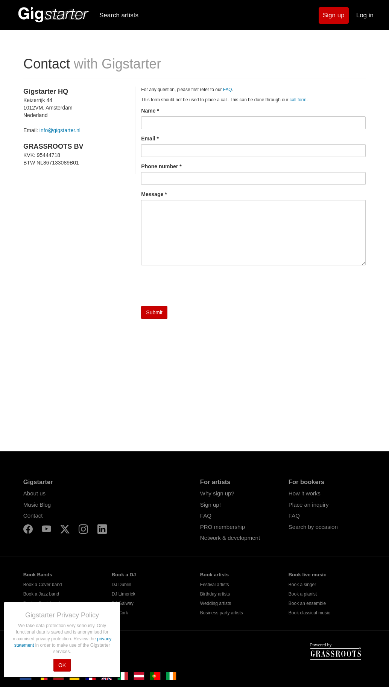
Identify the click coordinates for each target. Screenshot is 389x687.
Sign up (334, 15)
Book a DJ (124, 574)
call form (298, 99)
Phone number (159, 166)
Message (152, 194)
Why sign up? (217, 493)
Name (148, 111)
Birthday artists (215, 594)
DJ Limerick (123, 594)
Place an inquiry (309, 504)
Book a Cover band (42, 584)
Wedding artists (215, 603)
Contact (33, 515)
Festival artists (214, 584)
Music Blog (37, 504)
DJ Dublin (121, 584)
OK (62, 665)
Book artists (214, 574)
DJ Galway (123, 603)
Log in (365, 15)
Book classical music (309, 612)
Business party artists (221, 612)
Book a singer (302, 584)
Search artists (118, 15)
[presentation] (198, 285)
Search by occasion (313, 527)
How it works (305, 493)
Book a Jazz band (41, 594)
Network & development (230, 538)
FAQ (227, 89)
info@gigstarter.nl (60, 130)
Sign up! (210, 504)
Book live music (307, 574)
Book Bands (37, 574)
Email (148, 139)
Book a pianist (303, 594)
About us (34, 493)
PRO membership (222, 527)
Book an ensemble (307, 603)
